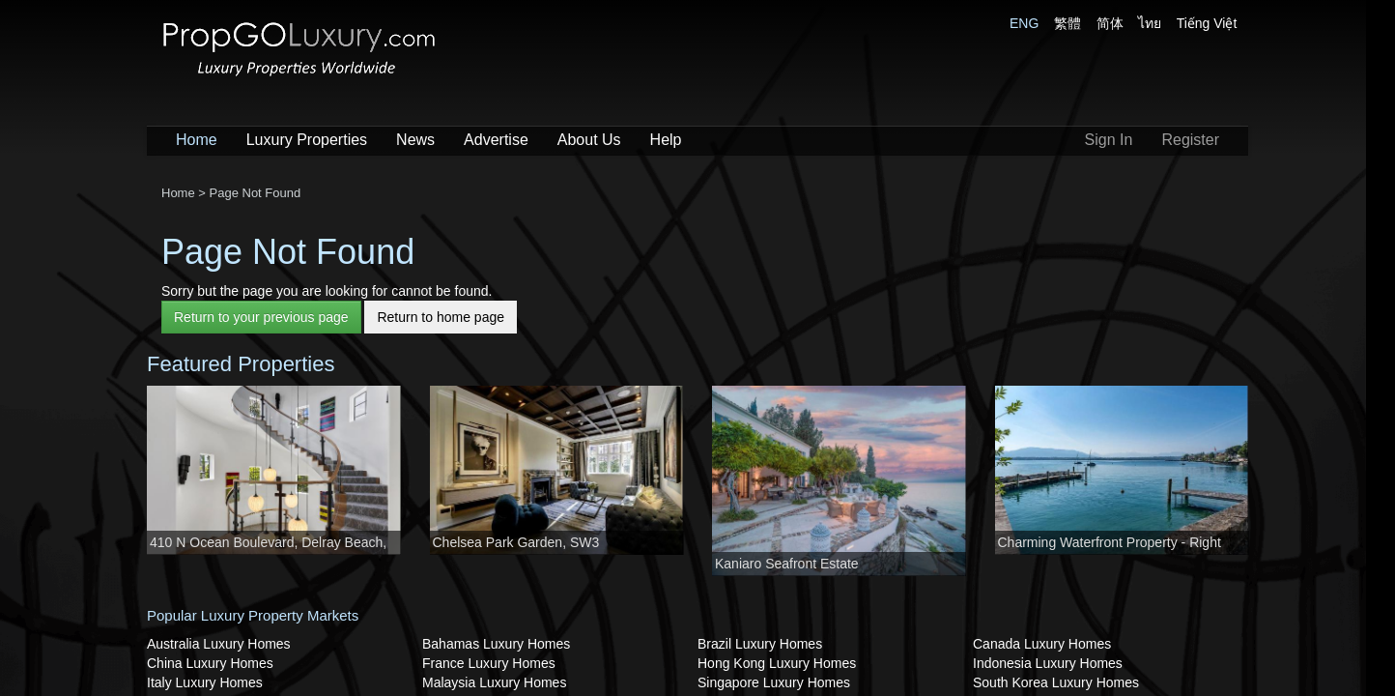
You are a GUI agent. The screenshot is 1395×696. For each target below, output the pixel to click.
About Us (589, 139)
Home (196, 139)
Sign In (1109, 139)
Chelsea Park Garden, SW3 (516, 542)
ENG (1024, 23)
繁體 (1067, 23)
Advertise (496, 139)
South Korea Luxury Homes (1056, 682)
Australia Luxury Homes (219, 644)
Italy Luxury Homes (205, 682)
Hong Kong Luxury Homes (777, 663)
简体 (1110, 23)
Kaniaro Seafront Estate (787, 563)
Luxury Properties (306, 139)
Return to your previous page (261, 317)
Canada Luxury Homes (1042, 644)
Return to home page (440, 317)
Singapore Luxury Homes (774, 682)
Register (1190, 139)
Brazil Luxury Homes (760, 644)
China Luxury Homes (210, 663)
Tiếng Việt (1207, 23)
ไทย (1149, 23)
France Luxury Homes (488, 663)
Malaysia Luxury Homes (494, 682)
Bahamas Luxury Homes (496, 644)
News (415, 139)
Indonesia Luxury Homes (1048, 663)
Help (666, 139)
